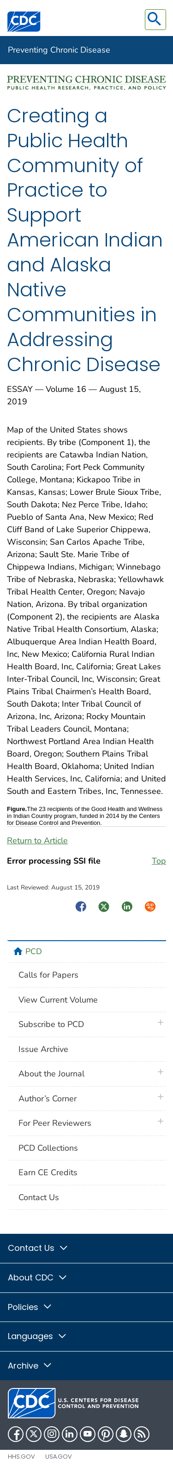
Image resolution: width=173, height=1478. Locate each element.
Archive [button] (30, 1365)
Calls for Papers (48, 974)
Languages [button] (37, 1336)
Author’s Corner (47, 1098)
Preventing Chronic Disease (59, 49)
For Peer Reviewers (54, 1123)
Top (159, 860)
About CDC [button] (38, 1277)
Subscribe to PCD (51, 1024)
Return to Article (37, 840)
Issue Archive (43, 1049)
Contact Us (38, 1197)
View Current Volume (58, 999)
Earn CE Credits (48, 1172)
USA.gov (58, 1456)
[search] (155, 19)
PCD (33, 951)
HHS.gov (21, 1456)
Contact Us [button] (38, 1248)
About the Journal (51, 1073)
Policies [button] (30, 1307)
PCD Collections (48, 1148)
